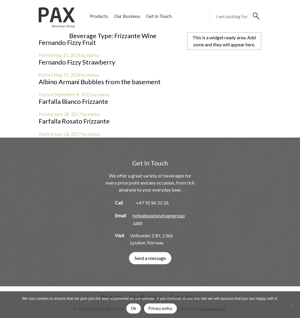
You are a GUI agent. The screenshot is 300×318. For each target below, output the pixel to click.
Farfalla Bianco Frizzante (73, 101)
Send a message (150, 258)
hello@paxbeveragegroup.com (159, 219)
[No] (293, 305)
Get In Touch (159, 16)
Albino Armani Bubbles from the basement (100, 82)
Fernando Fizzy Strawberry (77, 62)
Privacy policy (160, 308)
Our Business (127, 16)
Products (99, 16)
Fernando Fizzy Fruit (67, 42)
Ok (133, 308)
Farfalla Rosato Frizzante (74, 121)
